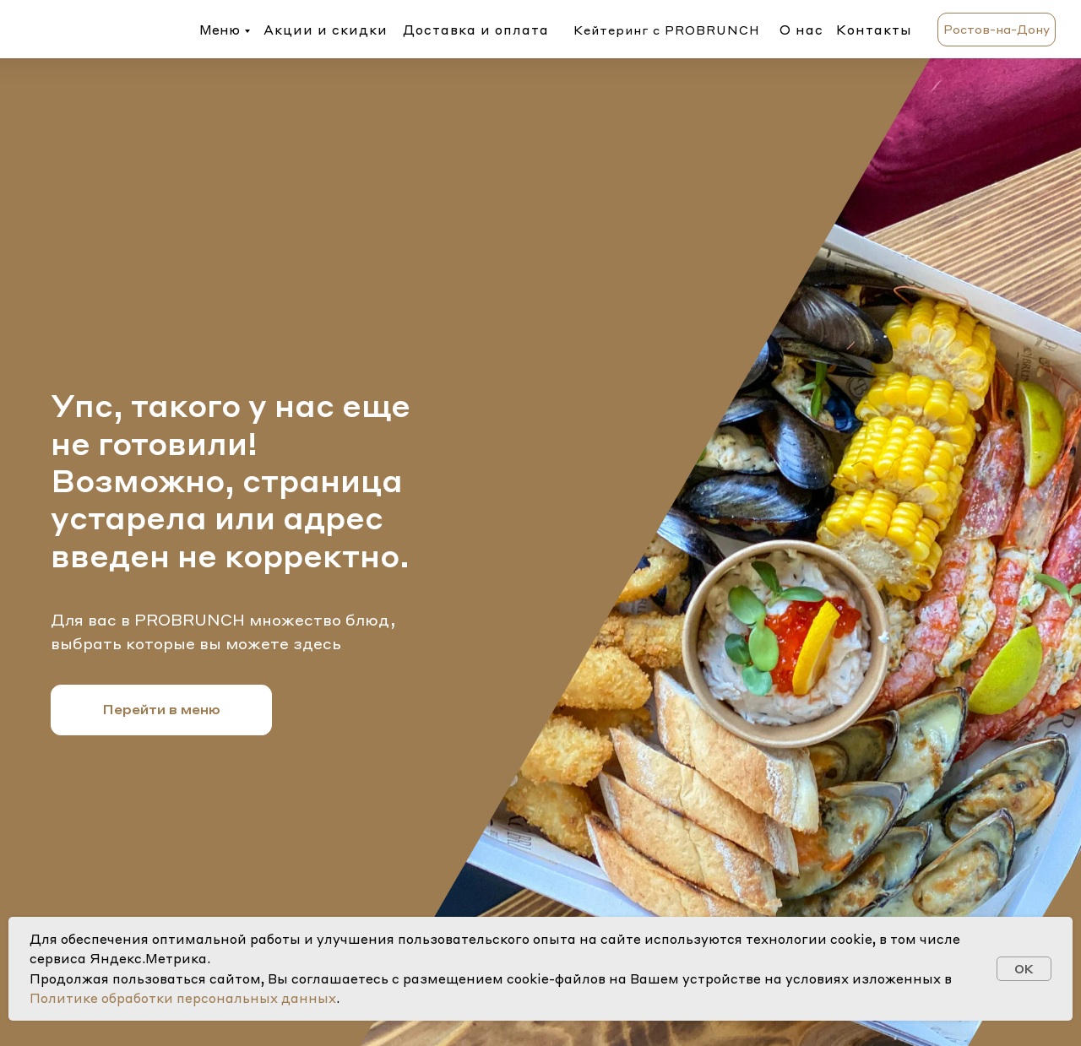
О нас (801, 29)
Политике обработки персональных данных (183, 997)
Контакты (874, 29)
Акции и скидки (325, 29)
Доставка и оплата (476, 29)
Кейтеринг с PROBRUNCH (666, 29)
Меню (219, 29)
